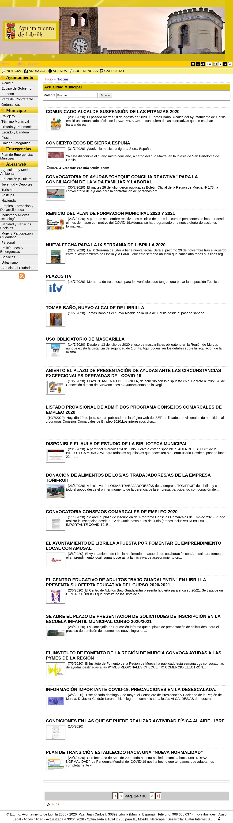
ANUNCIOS (35, 71)
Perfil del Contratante (17, 99)
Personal (8, 242)
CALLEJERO (112, 71)
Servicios (8, 257)
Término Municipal (15, 121)
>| (158, 796)
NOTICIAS (12, 71)
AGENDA (57, 71)
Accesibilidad (33, 819)
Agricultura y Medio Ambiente (15, 171)
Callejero (8, 116)
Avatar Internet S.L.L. (202, 819)
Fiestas (6, 138)
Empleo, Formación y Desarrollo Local (16, 208)
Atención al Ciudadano (18, 268)
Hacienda (8, 200)
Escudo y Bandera (15, 132)
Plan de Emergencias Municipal (17, 156)
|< (115, 796)
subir (52, 804)
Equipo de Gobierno (16, 88)
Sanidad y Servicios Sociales (15, 226)
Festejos (7, 195)
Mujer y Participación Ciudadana (16, 235)
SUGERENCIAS (83, 71)
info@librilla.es (205, 814)
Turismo (7, 190)
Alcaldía (7, 83)
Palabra (50, 95)
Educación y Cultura (16, 179)
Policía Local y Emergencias (11, 250)
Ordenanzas (10, 104)
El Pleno (7, 94)
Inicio (49, 79)
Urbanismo (9, 262)
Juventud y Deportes (16, 184)
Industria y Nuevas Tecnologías (14, 217)
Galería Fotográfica (15, 143)
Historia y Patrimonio (17, 127)
